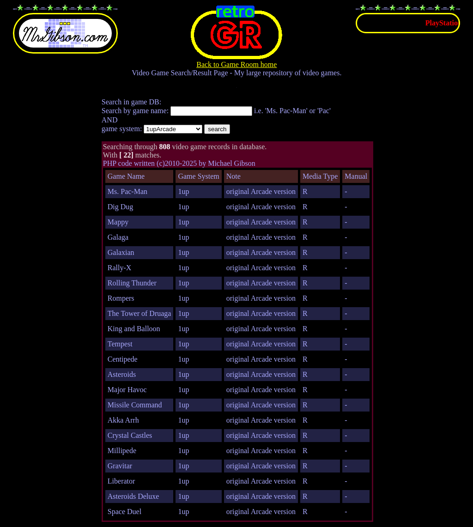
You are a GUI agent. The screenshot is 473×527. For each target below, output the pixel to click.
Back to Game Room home (236, 61)
